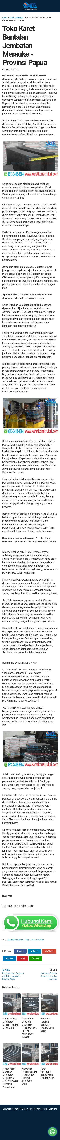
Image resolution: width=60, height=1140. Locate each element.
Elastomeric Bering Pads (19, 940)
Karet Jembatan (16, 18)
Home (4, 18)
